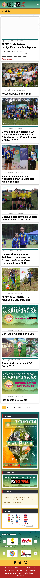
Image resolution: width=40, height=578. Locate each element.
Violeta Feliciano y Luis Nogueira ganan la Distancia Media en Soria (18, 179)
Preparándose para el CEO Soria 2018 (17, 365)
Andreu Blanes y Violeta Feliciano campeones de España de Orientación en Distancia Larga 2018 (16, 259)
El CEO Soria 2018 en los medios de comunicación (16, 298)
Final (28, 407)
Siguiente (21, 407)
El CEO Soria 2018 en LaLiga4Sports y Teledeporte (19, 46)
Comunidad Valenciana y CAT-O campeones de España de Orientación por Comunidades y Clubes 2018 (19, 136)
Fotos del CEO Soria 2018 (17, 93)
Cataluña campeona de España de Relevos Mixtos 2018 (19, 218)
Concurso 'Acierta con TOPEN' (19, 333)
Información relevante (14, 400)
